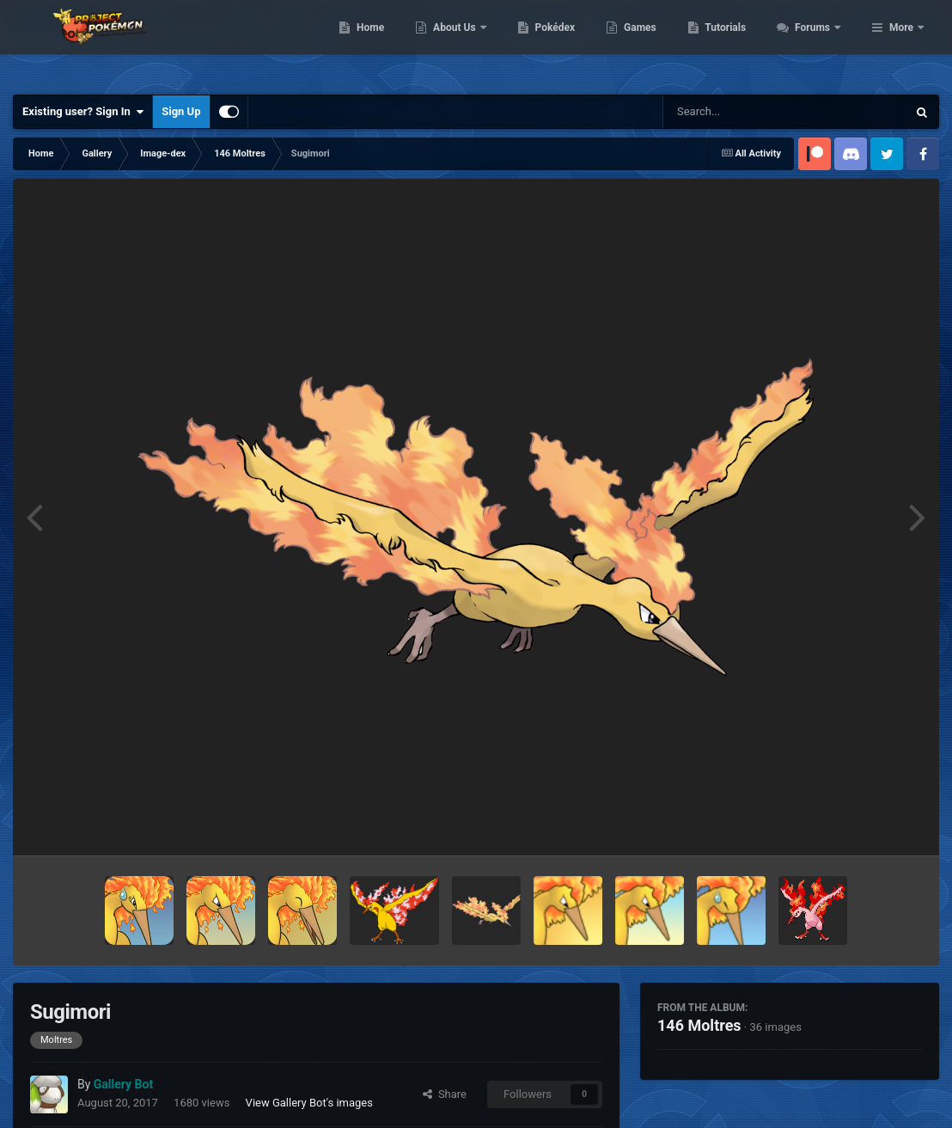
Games (733, 43)
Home (464, 43)
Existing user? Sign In (82, 111)
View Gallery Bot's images (309, 1102)
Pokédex (647, 43)
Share (445, 1094)
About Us (548, 43)
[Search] (741, 111)
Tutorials (818, 43)
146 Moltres (699, 1025)
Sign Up (181, 111)
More (901, 43)
